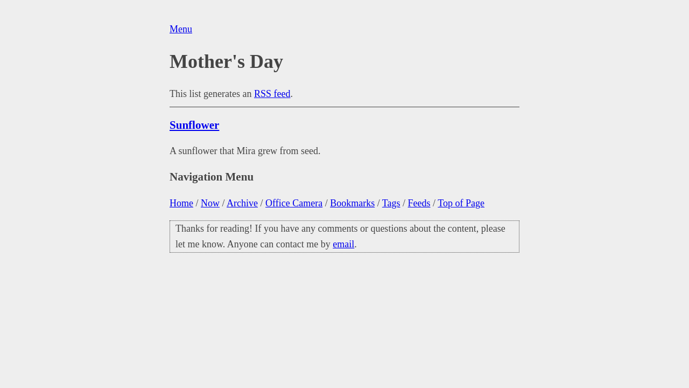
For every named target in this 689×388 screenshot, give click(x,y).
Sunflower (194, 125)
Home (181, 203)
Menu (181, 29)
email (343, 244)
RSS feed (272, 93)
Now (210, 203)
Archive (242, 203)
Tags (391, 203)
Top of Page (461, 203)
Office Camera (293, 203)
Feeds (419, 203)
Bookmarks (352, 203)
